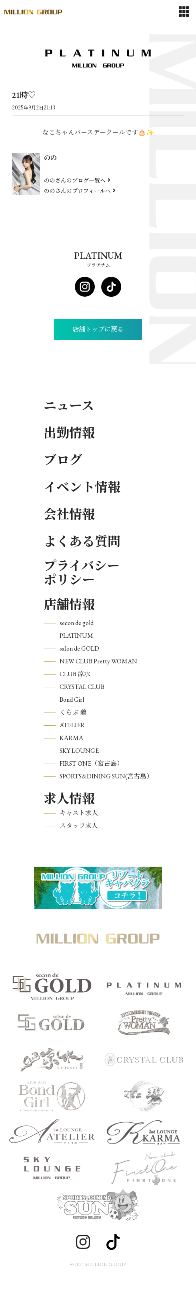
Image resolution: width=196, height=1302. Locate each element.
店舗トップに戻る (98, 329)
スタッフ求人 (79, 826)
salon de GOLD (79, 648)
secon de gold (77, 623)
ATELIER (72, 725)
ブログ (63, 460)
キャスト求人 (79, 813)
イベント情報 (82, 487)
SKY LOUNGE (79, 750)
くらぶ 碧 (73, 712)
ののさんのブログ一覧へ (77, 180)
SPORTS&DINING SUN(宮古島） (106, 776)
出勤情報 (69, 433)
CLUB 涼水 (75, 674)
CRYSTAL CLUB (82, 687)
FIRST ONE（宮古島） (91, 763)
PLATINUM (76, 635)
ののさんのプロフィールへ (80, 191)
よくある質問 (82, 541)
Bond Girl (72, 699)
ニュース (69, 405)
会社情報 (69, 514)
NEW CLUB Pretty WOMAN (98, 661)
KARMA (71, 738)
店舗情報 (69, 604)
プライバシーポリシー (82, 573)
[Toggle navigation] (184, 12)
